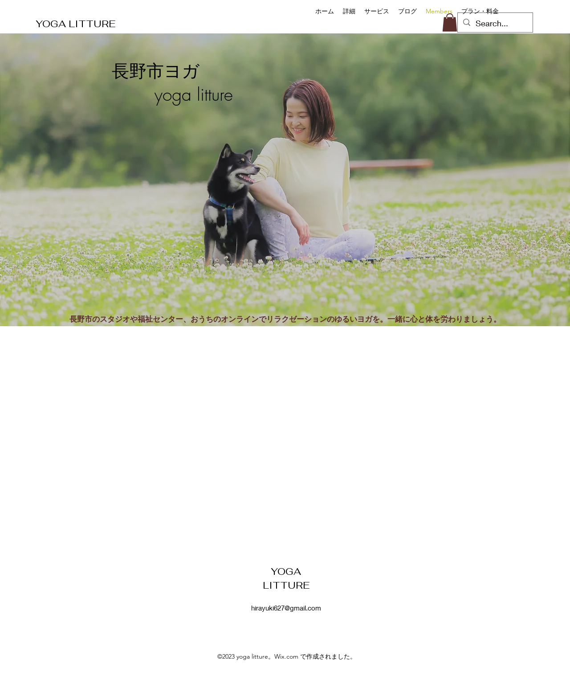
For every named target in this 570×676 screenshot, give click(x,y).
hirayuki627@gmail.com (286, 608)
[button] (449, 22)
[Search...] (495, 23)
